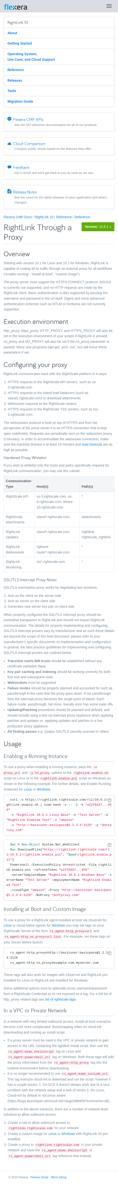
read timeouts (92, 444)
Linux (28, 789)
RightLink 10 (44, 217)
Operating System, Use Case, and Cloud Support (31, 56)
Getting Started (19, 43)
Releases (14, 80)
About (12, 33)
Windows (44, 789)
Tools (11, 91)
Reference (15, 70)
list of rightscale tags (60, 999)
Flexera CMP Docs (18, 217)
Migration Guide (20, 101)
